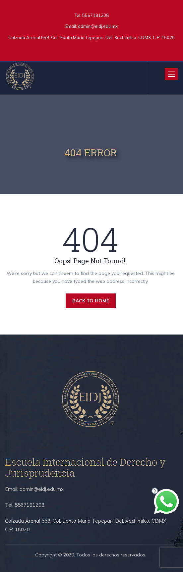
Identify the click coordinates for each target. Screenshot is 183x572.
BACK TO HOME (90, 301)
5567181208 (95, 15)
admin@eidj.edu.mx (98, 26)
